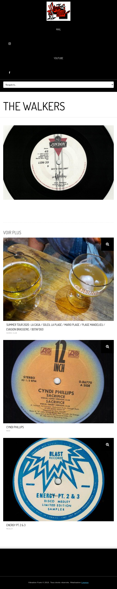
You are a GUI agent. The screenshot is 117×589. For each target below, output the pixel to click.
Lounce (85, 582)
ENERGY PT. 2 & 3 (15, 525)
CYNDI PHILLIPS (15, 427)
